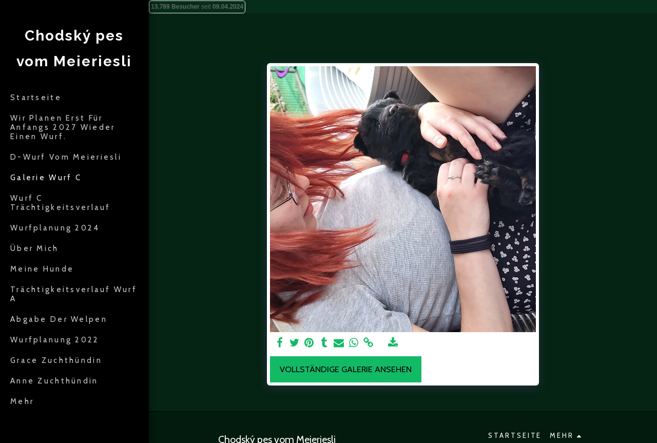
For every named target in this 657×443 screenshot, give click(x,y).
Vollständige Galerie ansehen (346, 369)
